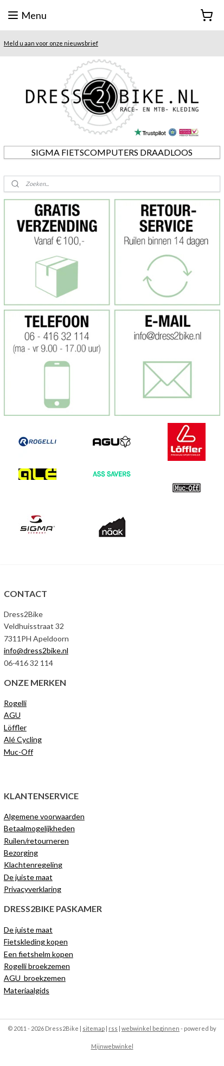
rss (113, 1028)
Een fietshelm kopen (38, 954)
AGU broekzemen (35, 977)
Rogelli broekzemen (37, 966)
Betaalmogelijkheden (39, 828)
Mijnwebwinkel (112, 1046)
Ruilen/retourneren (36, 840)
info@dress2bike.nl (36, 650)
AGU (12, 715)
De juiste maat (28, 877)
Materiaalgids (26, 990)
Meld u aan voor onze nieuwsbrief (51, 43)
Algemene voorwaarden (44, 816)
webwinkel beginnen (150, 1028)
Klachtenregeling (33, 864)
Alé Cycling (23, 739)
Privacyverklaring (32, 889)
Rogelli (15, 703)
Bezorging (21, 852)
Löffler (15, 727)
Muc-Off (18, 751)
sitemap (93, 1028)
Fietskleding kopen (36, 941)
